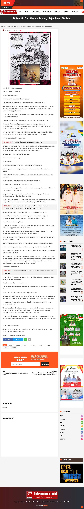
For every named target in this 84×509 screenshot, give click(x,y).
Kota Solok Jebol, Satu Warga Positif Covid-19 (76, 246)
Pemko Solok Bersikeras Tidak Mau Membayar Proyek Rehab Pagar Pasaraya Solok (77, 289)
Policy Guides (53, 502)
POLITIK (6, 348)
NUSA (25, 345)
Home (20, 12)
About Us (23, 502)
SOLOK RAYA (14, 348)
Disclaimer (60, 502)
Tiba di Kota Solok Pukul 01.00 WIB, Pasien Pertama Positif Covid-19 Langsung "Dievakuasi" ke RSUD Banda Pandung (77, 257)
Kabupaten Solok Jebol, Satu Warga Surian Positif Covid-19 (77, 273)
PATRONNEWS (45, 506)
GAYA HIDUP (18, 345)
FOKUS (10, 345)
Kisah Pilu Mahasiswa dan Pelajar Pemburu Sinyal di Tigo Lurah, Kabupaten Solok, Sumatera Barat (76, 265)
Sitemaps (17, 502)
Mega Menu (75, 12)
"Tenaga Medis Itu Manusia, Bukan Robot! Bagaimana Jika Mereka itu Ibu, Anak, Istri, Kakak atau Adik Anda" (77, 298)
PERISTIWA (40, 345)
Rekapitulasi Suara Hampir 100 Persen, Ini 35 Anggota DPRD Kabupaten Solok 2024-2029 (76, 282)
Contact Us (28, 502)
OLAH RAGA (32, 345)
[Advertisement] (30, 389)
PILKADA (48, 345)
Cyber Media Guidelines (42, 502)
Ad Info (34, 502)
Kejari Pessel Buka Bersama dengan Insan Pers (27, 142)
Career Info (66, 502)
